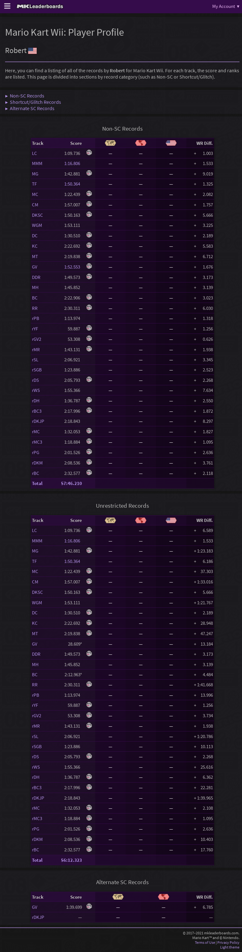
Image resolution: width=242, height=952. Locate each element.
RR (35, 308)
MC (35, 194)
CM (35, 205)
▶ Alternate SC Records (29, 108)
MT (35, 256)
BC (35, 298)
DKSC (37, 215)
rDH (36, 401)
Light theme (229, 947)
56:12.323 (71, 860)
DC (35, 236)
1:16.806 (73, 163)
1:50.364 (73, 184)
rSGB (37, 370)
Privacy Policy (228, 942)
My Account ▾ (225, 6)
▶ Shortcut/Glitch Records (33, 102)
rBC (35, 473)
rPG (35, 452)
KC (35, 246)
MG (35, 174)
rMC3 (37, 442)
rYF (35, 329)
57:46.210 (71, 483)
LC (34, 153)
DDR (36, 277)
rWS (36, 390)
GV (34, 267)
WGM (37, 225)
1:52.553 (73, 267)
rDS (35, 380)
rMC (36, 432)
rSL (35, 360)
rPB (35, 318)
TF (34, 184)
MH (35, 287)
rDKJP (38, 421)
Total (37, 483)
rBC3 (36, 411)
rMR (36, 349)
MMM (37, 163)
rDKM (37, 463)
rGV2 (36, 339)
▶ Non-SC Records (24, 95)
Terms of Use (205, 942)
